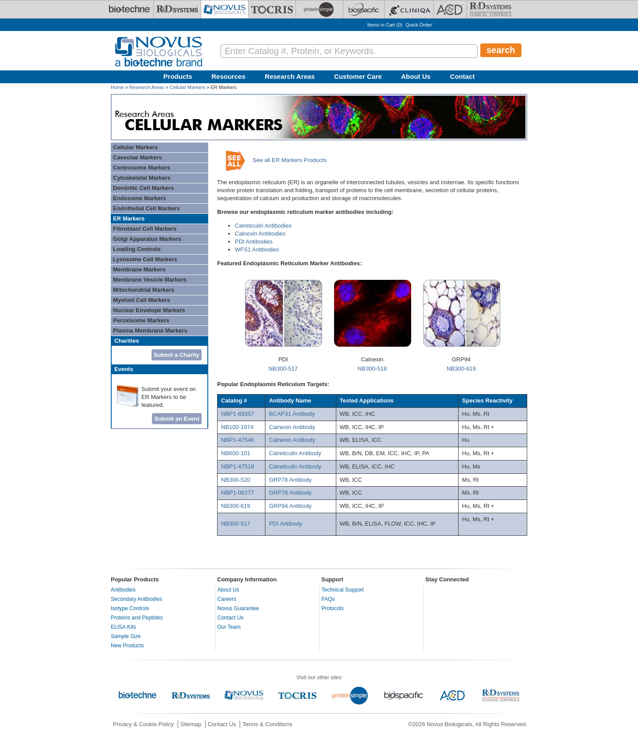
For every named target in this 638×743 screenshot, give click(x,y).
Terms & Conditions (267, 724)
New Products (127, 645)
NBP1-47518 (237, 466)
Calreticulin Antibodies (263, 225)
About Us (416, 76)
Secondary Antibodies (136, 599)
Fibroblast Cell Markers (145, 228)
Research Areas (290, 76)
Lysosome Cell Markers (145, 259)
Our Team (229, 627)
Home (117, 87)
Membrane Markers (139, 269)
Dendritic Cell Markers (143, 188)
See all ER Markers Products (290, 160)
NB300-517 (283, 368)
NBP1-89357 (237, 413)
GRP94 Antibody (291, 506)
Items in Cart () (384, 24)
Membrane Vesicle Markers (150, 279)
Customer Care (358, 76)
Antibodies (123, 590)
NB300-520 (235, 479)
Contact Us (231, 618)
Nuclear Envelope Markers (149, 310)
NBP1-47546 (237, 440)
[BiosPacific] (363, 9)
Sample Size (125, 636)
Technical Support (343, 590)
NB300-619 (461, 368)
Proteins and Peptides (137, 618)
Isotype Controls (130, 608)
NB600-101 (235, 453)
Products (177, 76)
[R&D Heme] (490, 9)
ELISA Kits (123, 627)
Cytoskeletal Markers (142, 177)
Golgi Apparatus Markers (147, 239)
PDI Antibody (285, 523)
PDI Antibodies (253, 241)
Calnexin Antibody (292, 427)
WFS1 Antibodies (257, 249)
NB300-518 (372, 368)
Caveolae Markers (137, 157)
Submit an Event (176, 418)
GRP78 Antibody (290, 479)
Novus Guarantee (238, 608)
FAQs (328, 599)
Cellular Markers (187, 87)
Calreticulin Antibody (295, 453)
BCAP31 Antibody (292, 413)
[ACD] (450, 9)
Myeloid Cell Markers (141, 300)
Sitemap (191, 724)
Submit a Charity (176, 355)
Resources (228, 76)
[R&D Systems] (177, 9)
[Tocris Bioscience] (272, 9)
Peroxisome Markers (141, 320)
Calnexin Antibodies (260, 233)
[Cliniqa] (409, 9)
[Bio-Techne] (130, 9)
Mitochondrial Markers (144, 289)
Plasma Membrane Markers (150, 330)
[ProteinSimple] (319, 9)
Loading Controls (137, 249)
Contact (462, 76)
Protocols (333, 608)
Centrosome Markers (141, 167)
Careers (227, 599)
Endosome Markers (139, 198)
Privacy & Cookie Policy (143, 724)
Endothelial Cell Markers (146, 208)
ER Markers (129, 218)
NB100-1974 (237, 427)
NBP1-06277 (237, 492)
